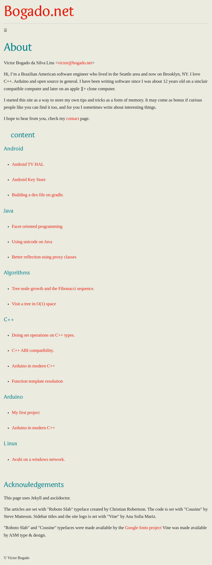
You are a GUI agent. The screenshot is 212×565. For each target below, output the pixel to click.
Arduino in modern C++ (33, 365)
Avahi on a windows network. (38, 459)
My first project (26, 412)
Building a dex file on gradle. (38, 194)
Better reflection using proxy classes (44, 256)
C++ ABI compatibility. (33, 350)
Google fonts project (143, 527)
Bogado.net (39, 12)
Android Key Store (29, 179)
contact (72, 118)
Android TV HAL (28, 164)
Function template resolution (37, 381)
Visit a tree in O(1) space (34, 303)
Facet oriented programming (37, 226)
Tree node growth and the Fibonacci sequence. (53, 288)
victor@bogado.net (75, 62)
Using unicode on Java (32, 241)
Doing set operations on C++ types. (43, 335)
